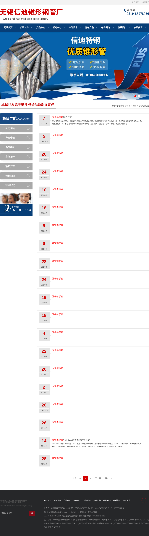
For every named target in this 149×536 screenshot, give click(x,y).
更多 (58, 527)
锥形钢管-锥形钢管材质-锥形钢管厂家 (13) (61, 523)
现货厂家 (62, 117)
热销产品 (89, 27)
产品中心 (40, 27)
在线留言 (138, 27)
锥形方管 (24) (109, 520)
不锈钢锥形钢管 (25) (82, 520)
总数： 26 (77, 478)
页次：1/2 (109, 478)
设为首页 (135, 2)
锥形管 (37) (69, 520)
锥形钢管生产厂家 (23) (139, 520)
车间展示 (73, 27)
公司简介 (24, 27)
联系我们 (122, 27)
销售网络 (105, 27)
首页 (128, 106)
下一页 (98, 478)
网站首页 (8, 27)
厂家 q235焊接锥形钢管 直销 (71, 440)
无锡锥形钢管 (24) (122, 520)
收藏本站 (145, 2)
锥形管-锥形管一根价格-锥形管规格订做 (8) (97, 523)
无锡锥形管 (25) (97, 520)
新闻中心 (57, 27)
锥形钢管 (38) (58, 520)
